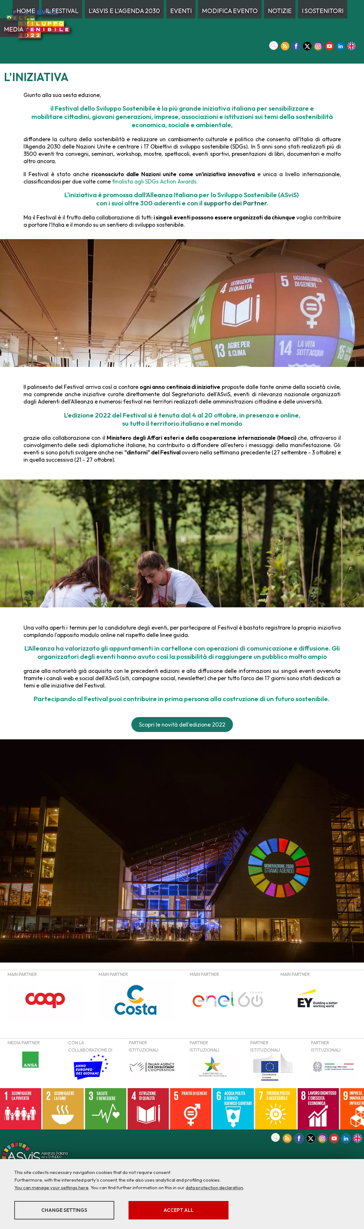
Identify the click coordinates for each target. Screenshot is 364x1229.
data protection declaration (214, 1187)
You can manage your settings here (51, 1187)
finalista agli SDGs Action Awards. (154, 181)
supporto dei (235, 203)
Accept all (178, 1210)
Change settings (64, 1210)
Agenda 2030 (43, 146)
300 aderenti (160, 203)
